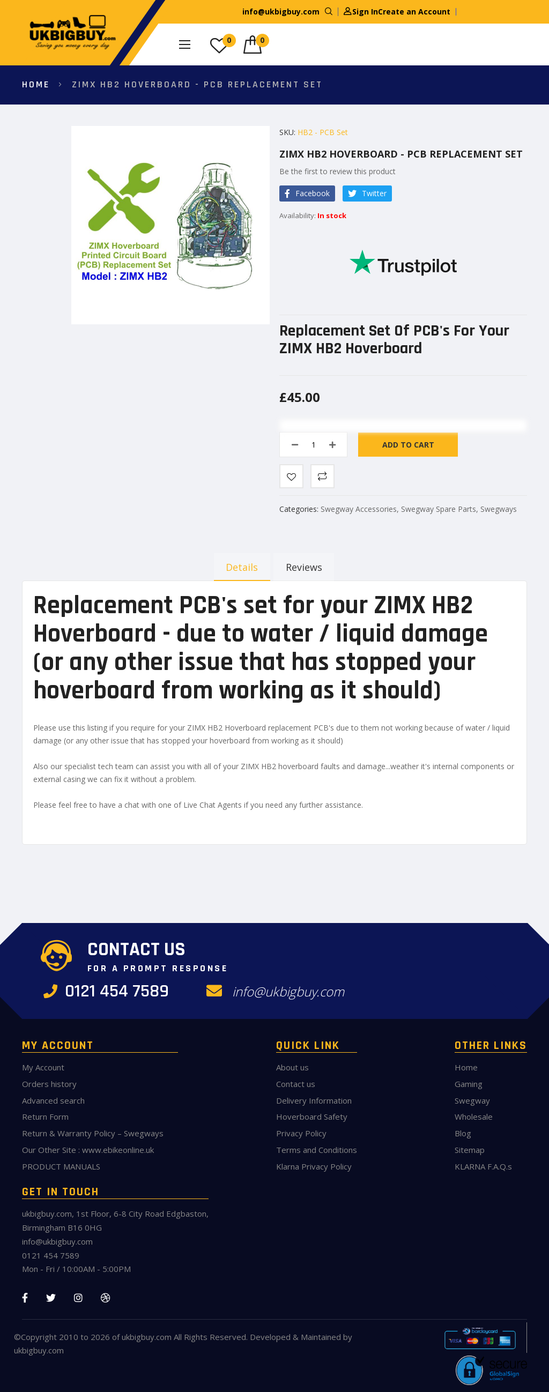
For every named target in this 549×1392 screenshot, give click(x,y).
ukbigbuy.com (147, 1336)
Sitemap (470, 1149)
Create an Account (414, 11)
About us (292, 1067)
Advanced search (53, 1100)
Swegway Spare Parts (438, 509)
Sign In (365, 11)
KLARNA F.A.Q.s (483, 1166)
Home (36, 84)
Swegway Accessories (359, 509)
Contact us (295, 1083)
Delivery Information (314, 1100)
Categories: (300, 509)
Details (239, 567)
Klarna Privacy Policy (314, 1166)
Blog (463, 1133)
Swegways (498, 509)
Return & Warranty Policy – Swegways (93, 1133)
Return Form (45, 1116)
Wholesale (474, 1116)
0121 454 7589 (109, 991)
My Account (43, 1067)
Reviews (304, 567)
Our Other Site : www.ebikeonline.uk (88, 1149)
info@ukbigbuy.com (281, 11)
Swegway (472, 1100)
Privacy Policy (301, 1133)
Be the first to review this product (337, 171)
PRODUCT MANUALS (61, 1166)
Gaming (469, 1083)
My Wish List (229, 40)
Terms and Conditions (316, 1149)
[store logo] (70, 32)
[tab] (239, 567)
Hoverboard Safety (311, 1116)
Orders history (49, 1083)
